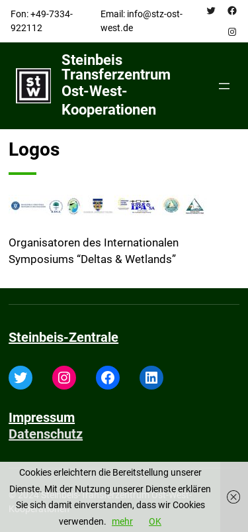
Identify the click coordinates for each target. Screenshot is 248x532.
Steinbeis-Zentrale (63, 337)
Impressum (42, 417)
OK (155, 521)
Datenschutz (46, 434)
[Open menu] (224, 86)
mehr (122, 521)
